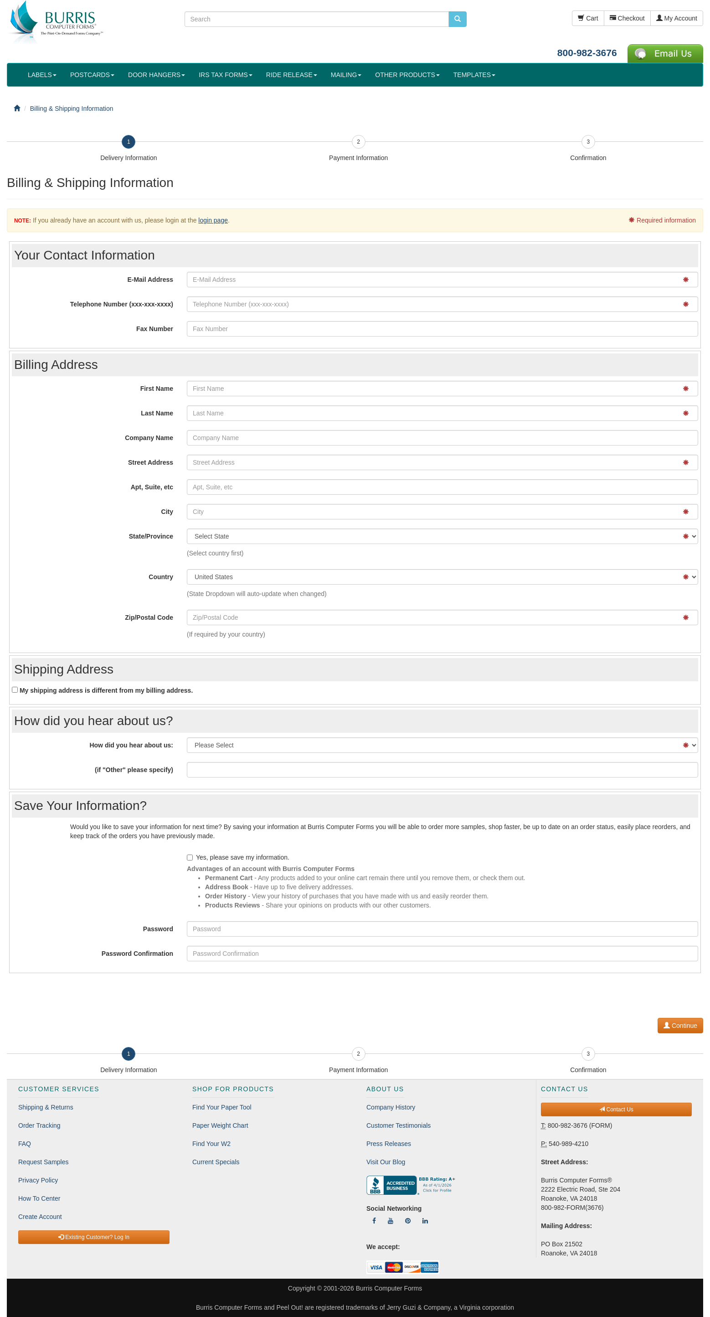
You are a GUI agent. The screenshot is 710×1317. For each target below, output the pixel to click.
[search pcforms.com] (457, 19)
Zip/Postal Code (149, 617)
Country (161, 577)
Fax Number (154, 328)
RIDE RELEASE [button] (291, 74)
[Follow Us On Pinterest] (408, 1221)
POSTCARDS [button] (92, 74)
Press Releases (388, 1143)
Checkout (627, 18)
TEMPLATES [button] (474, 74)
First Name (156, 388)
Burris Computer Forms (389, 1288)
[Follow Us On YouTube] (390, 1221)
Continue (680, 1025)
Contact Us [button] (616, 1109)
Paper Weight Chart (220, 1125)
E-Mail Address (150, 279)
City (167, 511)
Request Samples (43, 1162)
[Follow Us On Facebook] (374, 1221)
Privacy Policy (38, 1180)
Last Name (157, 413)
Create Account (40, 1216)
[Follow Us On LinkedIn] (425, 1221)
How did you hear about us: (131, 745)
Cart (588, 18)
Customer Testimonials (398, 1125)
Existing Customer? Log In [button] (93, 1237)
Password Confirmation (137, 953)
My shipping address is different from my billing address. (102, 690)
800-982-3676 (587, 52)
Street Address (150, 462)
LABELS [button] (42, 74)
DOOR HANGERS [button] (156, 74)
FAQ (24, 1143)
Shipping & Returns (45, 1107)
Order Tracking (39, 1125)
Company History (390, 1107)
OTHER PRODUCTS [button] (407, 74)
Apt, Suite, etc (152, 487)
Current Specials (216, 1162)
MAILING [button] (346, 74)
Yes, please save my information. (238, 857)
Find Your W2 (211, 1143)
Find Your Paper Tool (222, 1107)
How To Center (39, 1198)
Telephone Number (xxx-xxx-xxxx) (121, 304)
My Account (676, 18)
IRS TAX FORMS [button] (225, 74)
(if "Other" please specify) (134, 769)
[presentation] (634, 993)
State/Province (151, 536)
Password (158, 929)
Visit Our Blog (385, 1162)
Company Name (149, 437)
